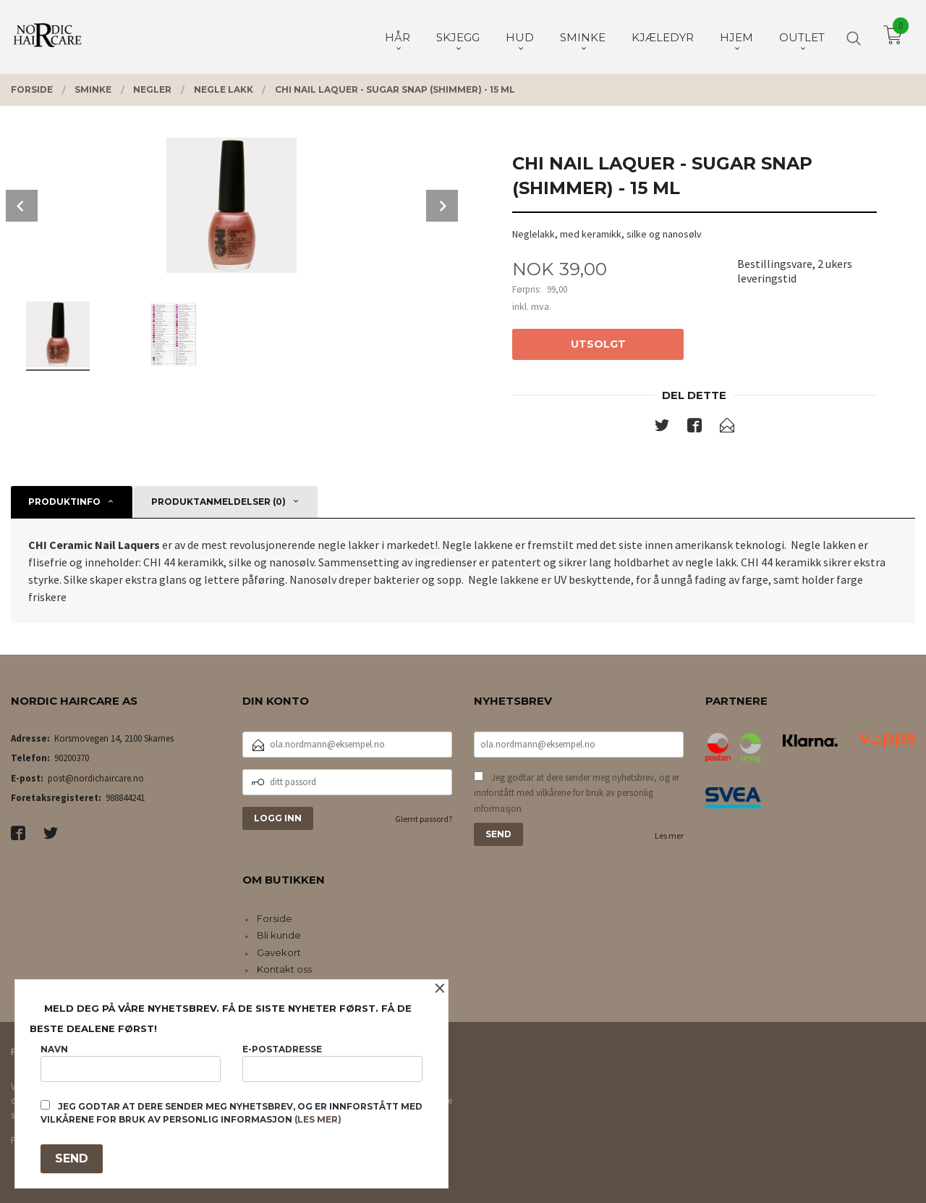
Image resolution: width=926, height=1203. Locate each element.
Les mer (669, 835)
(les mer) (317, 1119)
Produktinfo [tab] (64, 501)
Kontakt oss (284, 969)
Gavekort (279, 952)
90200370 (71, 758)
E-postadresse (332, 1063)
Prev (22, 206)
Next (442, 206)
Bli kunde (279, 935)
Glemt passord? (423, 818)
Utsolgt (598, 344)
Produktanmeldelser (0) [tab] (218, 501)
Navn (131, 1063)
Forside (274, 918)
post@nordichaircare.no (96, 778)
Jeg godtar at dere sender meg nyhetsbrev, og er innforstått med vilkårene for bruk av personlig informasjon (576, 793)
